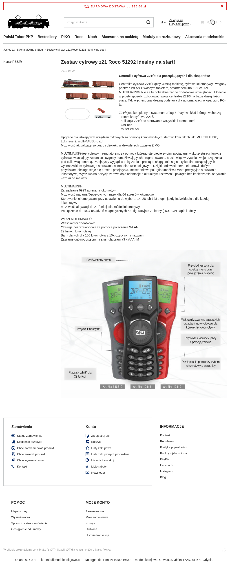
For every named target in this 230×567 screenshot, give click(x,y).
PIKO (65, 37)
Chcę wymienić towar (31, 460)
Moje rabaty (98, 466)
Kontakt (22, 466)
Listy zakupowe (179, 24)
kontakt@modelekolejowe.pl (60, 560)
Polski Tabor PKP (18, 37)
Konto (91, 427)
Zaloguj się (176, 20)
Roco (79, 37)
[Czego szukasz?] (109, 22)
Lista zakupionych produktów (110, 454)
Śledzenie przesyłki (29, 441)
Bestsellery (47, 37)
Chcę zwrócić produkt (31, 454)
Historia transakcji (102, 460)
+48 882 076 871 (25, 560)
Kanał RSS (12, 61)
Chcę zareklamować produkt (35, 448)
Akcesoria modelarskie (204, 37)
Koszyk (96, 441)
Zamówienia (21, 427)
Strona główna (25, 49)
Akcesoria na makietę (120, 37)
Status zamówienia (29, 435)
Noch (92, 37)
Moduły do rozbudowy (162, 37)
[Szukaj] (149, 22)
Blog (40, 49)
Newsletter (98, 472)
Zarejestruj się (100, 435)
